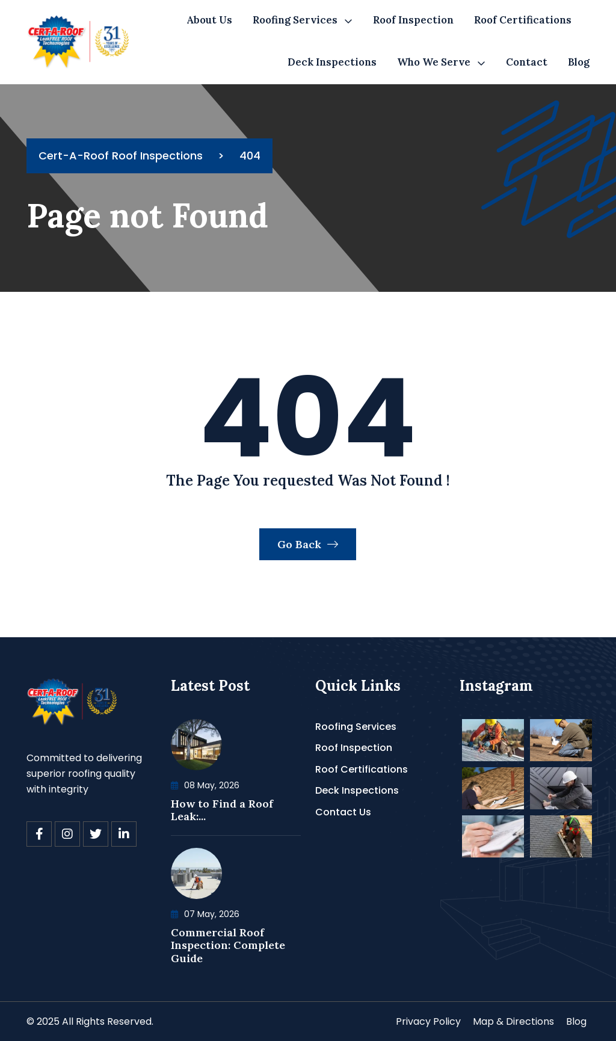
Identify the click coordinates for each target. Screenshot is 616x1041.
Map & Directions (513, 1021)
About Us (209, 19)
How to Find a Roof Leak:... (222, 810)
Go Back (307, 544)
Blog (579, 62)
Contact (526, 62)
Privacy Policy (428, 1021)
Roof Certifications (522, 19)
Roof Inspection (413, 19)
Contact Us (343, 812)
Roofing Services (295, 19)
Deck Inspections (332, 62)
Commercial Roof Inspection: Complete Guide (228, 945)
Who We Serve (433, 62)
